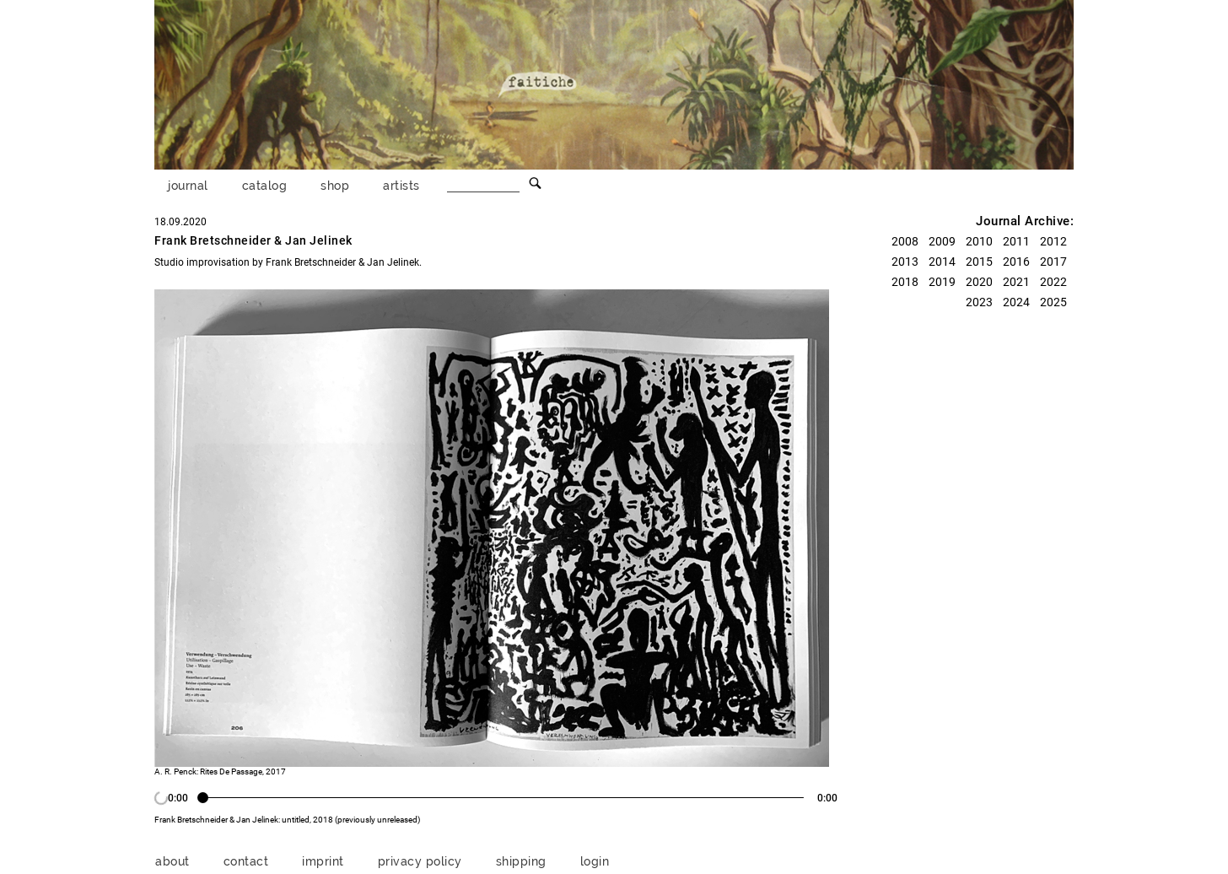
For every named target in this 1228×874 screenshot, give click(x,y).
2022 (1053, 282)
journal (188, 185)
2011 (1016, 241)
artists (401, 185)
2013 (904, 261)
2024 (1016, 302)
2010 (979, 241)
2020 (979, 282)
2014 (942, 261)
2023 (979, 302)
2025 (1053, 302)
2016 (1016, 261)
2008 (904, 241)
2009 (942, 241)
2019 (942, 282)
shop (334, 185)
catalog (265, 185)
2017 (1053, 261)
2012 (1053, 241)
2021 (1016, 282)
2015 (979, 261)
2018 (904, 282)
